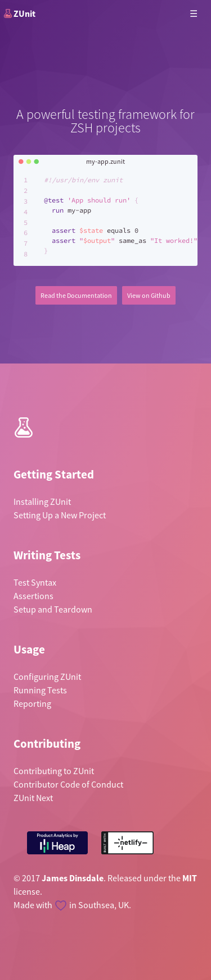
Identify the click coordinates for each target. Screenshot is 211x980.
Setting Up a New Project (60, 515)
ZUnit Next (33, 797)
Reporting (32, 703)
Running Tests (40, 690)
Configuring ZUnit (47, 676)
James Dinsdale (73, 878)
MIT (189, 878)
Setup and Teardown (53, 609)
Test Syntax (35, 582)
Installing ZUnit (42, 501)
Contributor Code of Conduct (68, 784)
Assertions (33, 595)
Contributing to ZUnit (54, 770)
